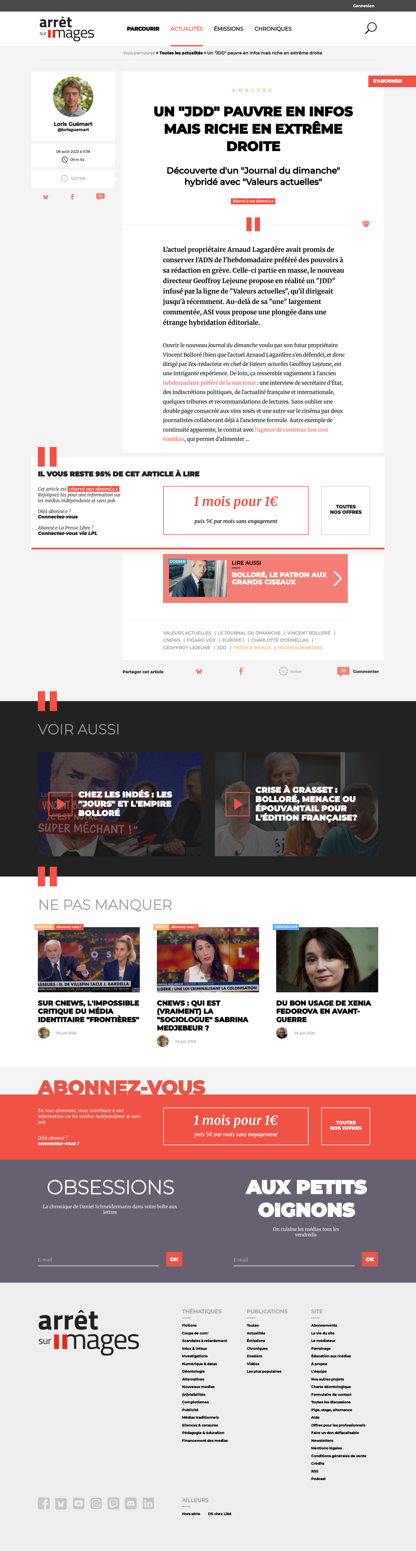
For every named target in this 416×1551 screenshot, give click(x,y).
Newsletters (322, 1440)
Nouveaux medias (299, 647)
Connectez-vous (58, 517)
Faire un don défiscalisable (335, 1433)
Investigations (194, 1356)
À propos (319, 1364)
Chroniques (273, 29)
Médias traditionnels (200, 1417)
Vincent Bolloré (308, 633)
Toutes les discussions (330, 1402)
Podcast (318, 1479)
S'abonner (387, 81)
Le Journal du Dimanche (249, 633)
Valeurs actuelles (187, 633)
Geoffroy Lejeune (186, 647)
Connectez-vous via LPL (67, 533)
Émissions (228, 29)
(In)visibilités (193, 1394)
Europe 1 (233, 640)
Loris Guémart (73, 124)
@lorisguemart (73, 129)
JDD (221, 647)
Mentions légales (326, 1448)
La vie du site (323, 1333)
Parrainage (321, 1348)
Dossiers (254, 1356)
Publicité (190, 1410)
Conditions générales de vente (338, 1456)
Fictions (189, 1325)
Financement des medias (205, 1440)
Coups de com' (195, 1333)
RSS (314, 1471)
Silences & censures (200, 1425)
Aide (315, 1417)
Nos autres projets (327, 1379)
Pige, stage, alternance (331, 1410)
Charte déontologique (331, 1387)
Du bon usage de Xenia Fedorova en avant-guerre (323, 1011)
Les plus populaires (264, 1371)
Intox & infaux (252, 647)
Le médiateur (323, 1341)
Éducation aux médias (331, 1356)
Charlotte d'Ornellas (279, 640)
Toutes (253, 1325)
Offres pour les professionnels (338, 1425)
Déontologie (193, 1371)
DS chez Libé (219, 1514)
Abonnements (324, 1325)
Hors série (191, 1514)
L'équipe (319, 1371)
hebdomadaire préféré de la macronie (209, 383)
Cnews (171, 640)
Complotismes (195, 1402)
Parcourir (143, 29)
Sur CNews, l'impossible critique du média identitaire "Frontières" (88, 1011)
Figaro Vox (201, 640)
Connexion (363, 5)
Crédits (317, 1463)
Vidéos (253, 1364)
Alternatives (193, 1379)
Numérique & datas (199, 1364)
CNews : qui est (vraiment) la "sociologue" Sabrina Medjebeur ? (202, 1015)
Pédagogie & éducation (203, 1433)
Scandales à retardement (204, 1341)
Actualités (186, 29)
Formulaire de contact (331, 1394)
